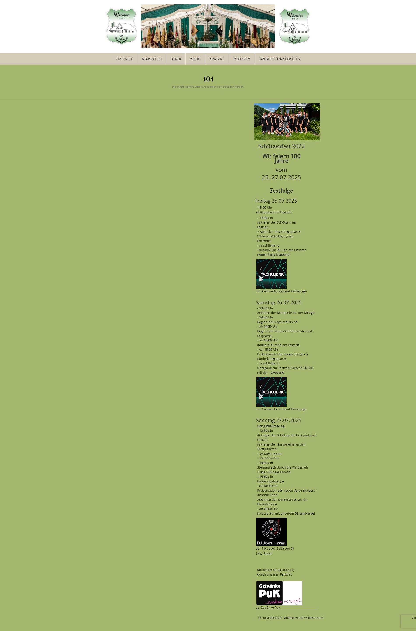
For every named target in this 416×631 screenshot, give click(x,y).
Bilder (176, 59)
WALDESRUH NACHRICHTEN (279, 59)
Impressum (241, 59)
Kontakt (217, 59)
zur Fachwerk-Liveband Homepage (281, 291)
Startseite (124, 59)
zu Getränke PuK (268, 607)
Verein (195, 59)
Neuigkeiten (152, 59)
